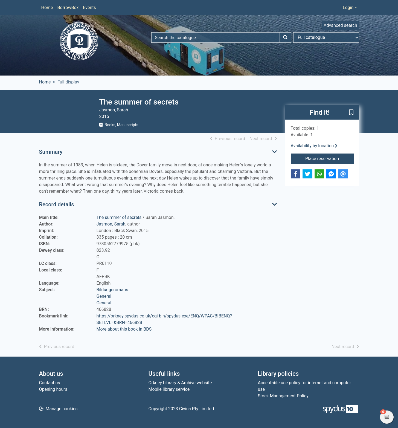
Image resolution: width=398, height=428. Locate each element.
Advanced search (340, 25)
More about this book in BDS (124, 329)
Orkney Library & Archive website (180, 382)
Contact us (49, 382)
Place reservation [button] (329, 158)
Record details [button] (56, 204)
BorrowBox (68, 7)
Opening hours (53, 389)
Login (348, 7)
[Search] (285, 37)
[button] (351, 112)
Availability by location (314, 145)
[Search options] (326, 37)
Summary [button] (51, 152)
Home (47, 7)
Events (89, 7)
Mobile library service (169, 389)
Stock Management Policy (283, 395)
